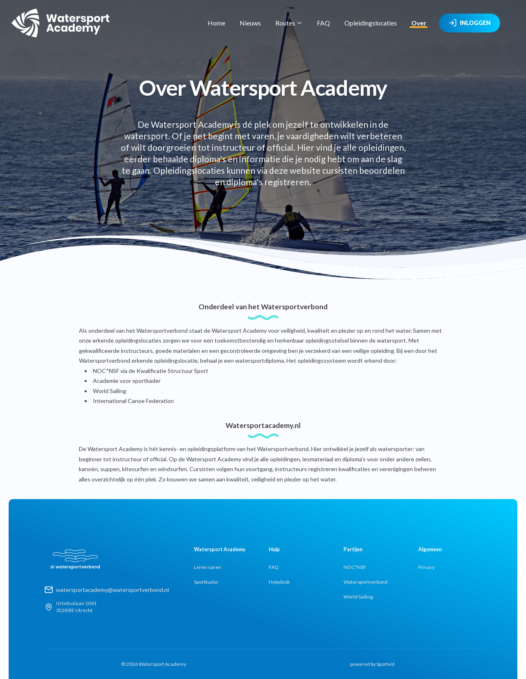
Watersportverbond (366, 582)
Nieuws (250, 23)
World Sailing (358, 597)
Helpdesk (279, 582)
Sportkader (206, 582)
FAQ (323, 23)
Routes (288, 23)
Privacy (426, 567)
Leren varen (207, 567)
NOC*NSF (355, 567)
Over (418, 23)
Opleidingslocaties (370, 23)
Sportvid (385, 664)
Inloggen (469, 23)
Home (216, 23)
